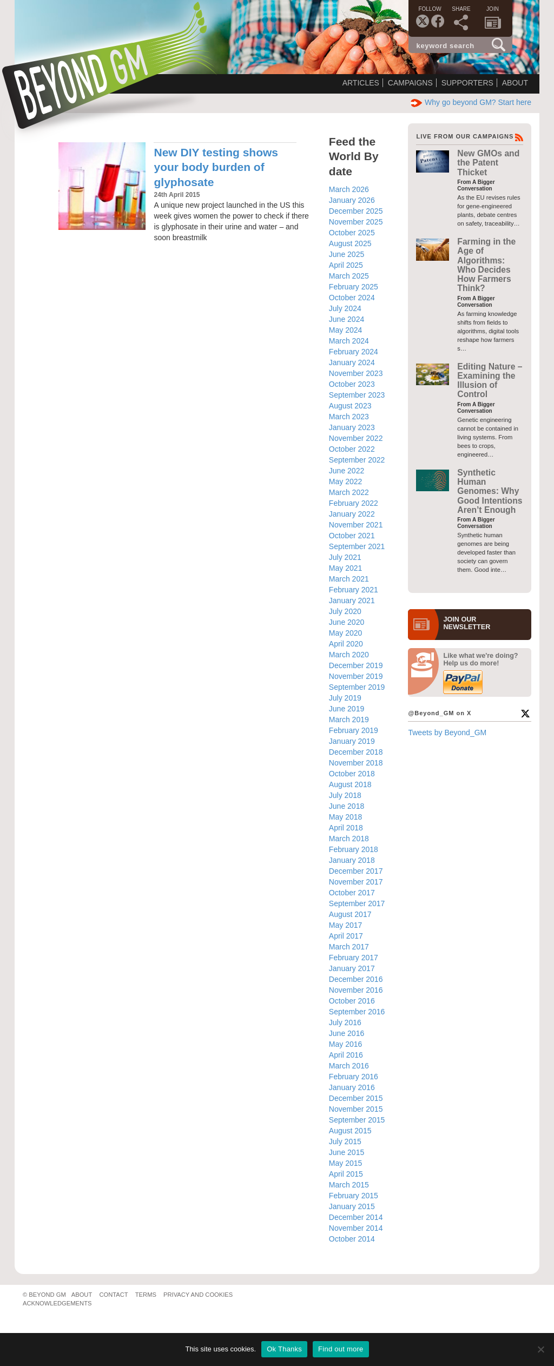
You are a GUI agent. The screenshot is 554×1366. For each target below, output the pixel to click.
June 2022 (346, 470)
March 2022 (349, 492)
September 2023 (357, 395)
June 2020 (346, 622)
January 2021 (352, 600)
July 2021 (345, 557)
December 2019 (356, 665)
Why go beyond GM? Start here (471, 102)
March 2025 (349, 276)
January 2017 (352, 968)
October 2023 (352, 384)
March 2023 (349, 416)
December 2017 (356, 871)
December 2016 (356, 979)
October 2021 (352, 535)
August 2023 (350, 405)
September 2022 (357, 460)
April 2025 (346, 265)
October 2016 (352, 1001)
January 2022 (352, 514)
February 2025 (353, 286)
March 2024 (349, 340)
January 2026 (352, 200)
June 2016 (346, 1033)
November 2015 (356, 1109)
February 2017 (353, 957)
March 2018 (349, 838)
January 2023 (352, 427)
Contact (113, 1294)
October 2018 (352, 773)
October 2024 (352, 297)
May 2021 (345, 568)
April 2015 (346, 1174)
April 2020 (346, 643)
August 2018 (350, 784)
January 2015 (352, 1206)
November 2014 (356, 1228)
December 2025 (356, 211)
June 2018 (346, 806)
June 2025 (346, 254)
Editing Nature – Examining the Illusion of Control (489, 380)
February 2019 (353, 730)
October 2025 (352, 232)
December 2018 (356, 752)
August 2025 (350, 243)
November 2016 (356, 990)
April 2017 (346, 936)
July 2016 (345, 1022)
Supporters (467, 82)
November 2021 (356, 524)
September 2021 (357, 546)
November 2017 (356, 881)
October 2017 (352, 892)
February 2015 (353, 1195)
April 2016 (346, 1055)
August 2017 (350, 914)
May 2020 (345, 633)
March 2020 (349, 654)
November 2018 (356, 762)
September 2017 (357, 903)
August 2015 (350, 1130)
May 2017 (345, 925)
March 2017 (349, 946)
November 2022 (356, 438)
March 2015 (349, 1184)
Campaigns (410, 82)
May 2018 (345, 817)
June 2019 (346, 708)
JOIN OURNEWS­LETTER (466, 623)
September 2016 (357, 1011)
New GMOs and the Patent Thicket (488, 163)
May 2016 (345, 1044)
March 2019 (349, 719)
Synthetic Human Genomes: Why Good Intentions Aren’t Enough (489, 491)
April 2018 (346, 827)
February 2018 (353, 849)
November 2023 (356, 373)
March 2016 (349, 1065)
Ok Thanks (284, 1349)
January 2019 (352, 741)
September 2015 (357, 1120)
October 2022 (352, 449)
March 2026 (349, 189)
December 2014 (356, 1217)
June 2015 (346, 1152)
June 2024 (346, 319)
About (515, 82)
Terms (145, 1294)
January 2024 (352, 362)
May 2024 (345, 330)
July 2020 (345, 611)
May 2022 (345, 481)
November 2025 (356, 221)
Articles (360, 82)
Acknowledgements (57, 1303)
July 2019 (345, 698)
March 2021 (349, 579)
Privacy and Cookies (198, 1294)
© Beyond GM (44, 1294)
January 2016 (352, 1087)
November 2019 (356, 676)
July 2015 (345, 1141)
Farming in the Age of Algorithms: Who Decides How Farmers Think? (486, 265)
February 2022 (353, 503)
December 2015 (356, 1098)
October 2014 (352, 1239)
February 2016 (353, 1076)
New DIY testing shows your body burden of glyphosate (216, 167)
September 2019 (357, 687)
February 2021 (353, 589)
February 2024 (353, 351)
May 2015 (345, 1163)
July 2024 (345, 308)
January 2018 (352, 860)
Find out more (340, 1349)
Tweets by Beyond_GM (447, 732)
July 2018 (345, 795)
